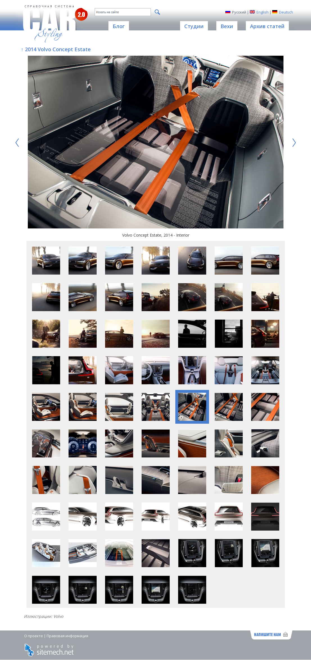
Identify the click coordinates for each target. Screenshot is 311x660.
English (262, 12)
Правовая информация (67, 635)
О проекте (33, 635)
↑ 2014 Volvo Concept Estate (56, 49)
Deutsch (286, 12)
